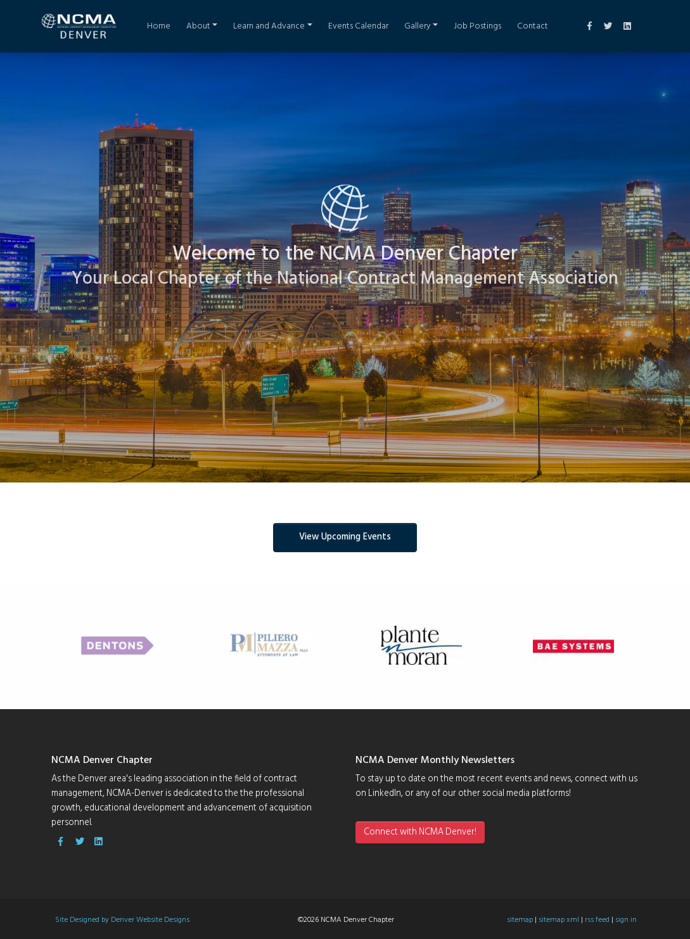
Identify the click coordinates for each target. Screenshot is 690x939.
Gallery (417, 26)
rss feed (597, 920)
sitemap (520, 920)
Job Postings (477, 26)
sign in (626, 920)
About (198, 26)
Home (158, 26)
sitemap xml (559, 920)
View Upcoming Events (345, 537)
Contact (532, 26)
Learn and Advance (269, 26)
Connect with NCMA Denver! (420, 832)
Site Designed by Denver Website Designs (122, 920)
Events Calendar (358, 26)
